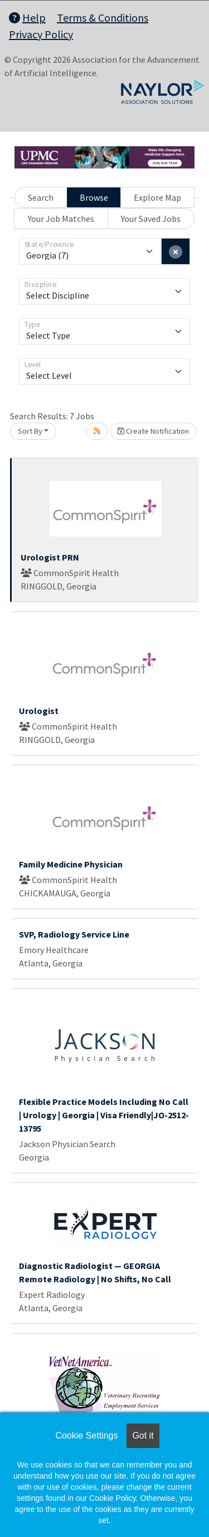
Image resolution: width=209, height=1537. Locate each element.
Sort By (30, 431)
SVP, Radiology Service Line (74, 934)
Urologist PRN (50, 557)
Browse (94, 197)
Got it (142, 1435)
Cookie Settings (86, 1435)
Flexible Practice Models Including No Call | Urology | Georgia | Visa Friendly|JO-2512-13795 (104, 1115)
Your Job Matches (61, 218)
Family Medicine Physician (71, 864)
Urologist (39, 710)
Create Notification (153, 431)
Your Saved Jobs (151, 218)
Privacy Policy (41, 34)
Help (27, 17)
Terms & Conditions (102, 17)
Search (41, 197)
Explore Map (157, 197)
